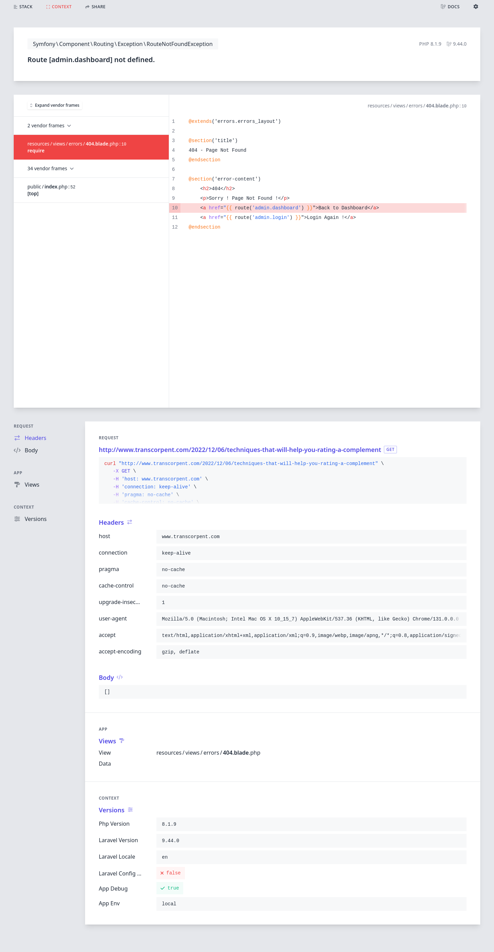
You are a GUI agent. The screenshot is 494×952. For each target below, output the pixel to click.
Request (24, 426)
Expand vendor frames (54, 105)
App (18, 473)
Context (24, 507)
